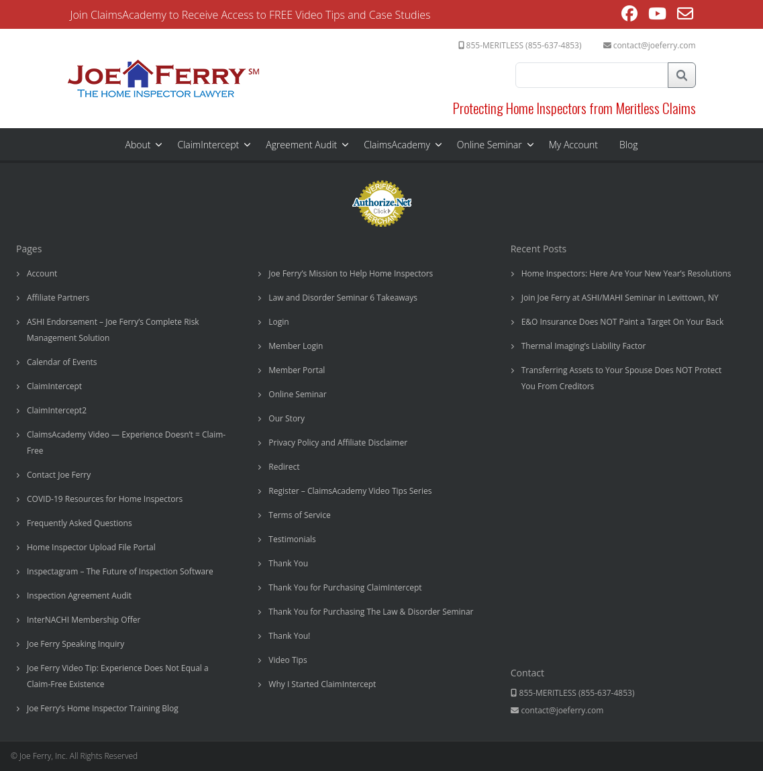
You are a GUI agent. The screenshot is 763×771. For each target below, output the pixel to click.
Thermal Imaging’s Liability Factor (583, 346)
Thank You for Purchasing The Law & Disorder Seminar (370, 611)
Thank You (288, 563)
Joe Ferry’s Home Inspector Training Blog (103, 708)
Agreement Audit (301, 144)
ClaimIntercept (208, 144)
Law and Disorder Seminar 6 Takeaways (342, 297)
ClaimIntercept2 (57, 410)
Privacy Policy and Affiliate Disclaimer (337, 442)
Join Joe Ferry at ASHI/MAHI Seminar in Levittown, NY (620, 297)
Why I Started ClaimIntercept (322, 684)
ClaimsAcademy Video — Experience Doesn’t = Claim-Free (126, 442)
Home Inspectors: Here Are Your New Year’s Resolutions (626, 273)
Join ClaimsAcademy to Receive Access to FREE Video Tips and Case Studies (250, 14)
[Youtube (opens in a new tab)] (657, 15)
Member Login (295, 346)
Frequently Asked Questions (79, 523)
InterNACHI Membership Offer (83, 619)
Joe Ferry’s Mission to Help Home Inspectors (350, 273)
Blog (628, 144)
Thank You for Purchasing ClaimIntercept (344, 587)
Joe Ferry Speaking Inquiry (75, 644)
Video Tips (287, 660)
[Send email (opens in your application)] (685, 15)
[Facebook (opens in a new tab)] (629, 15)
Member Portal (296, 370)
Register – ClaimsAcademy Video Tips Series (349, 491)
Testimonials (292, 539)
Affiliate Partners (58, 297)
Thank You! (289, 635)
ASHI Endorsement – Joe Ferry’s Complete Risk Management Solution (113, 330)
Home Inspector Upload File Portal (91, 547)
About (138, 144)
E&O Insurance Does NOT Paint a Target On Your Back (622, 321)
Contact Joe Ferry (59, 474)
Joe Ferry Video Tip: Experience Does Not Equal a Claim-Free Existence (118, 676)
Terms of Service (299, 515)
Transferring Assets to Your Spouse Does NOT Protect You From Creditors (621, 378)
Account (42, 273)
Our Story (286, 418)
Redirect (283, 466)
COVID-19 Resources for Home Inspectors (105, 499)
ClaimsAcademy (397, 144)
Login (278, 321)
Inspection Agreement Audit (79, 595)
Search (682, 75)
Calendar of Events (62, 362)
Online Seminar (489, 144)
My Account (573, 144)
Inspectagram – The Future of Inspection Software (120, 571)
